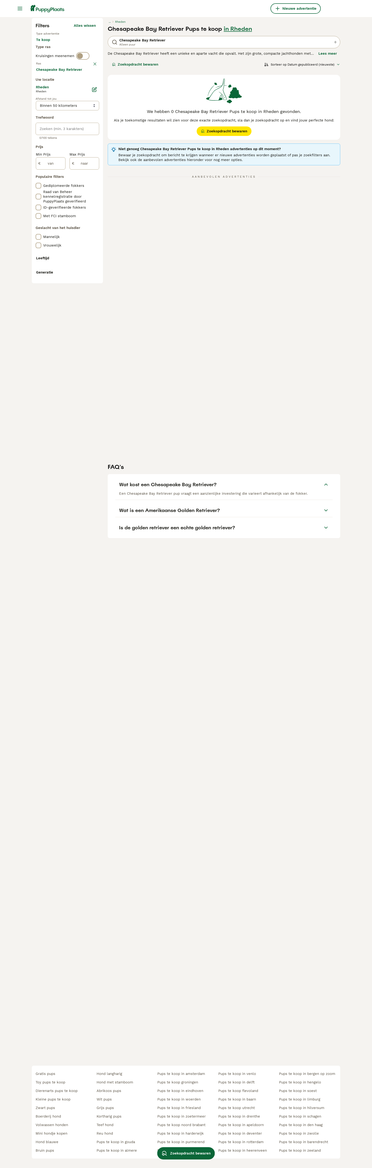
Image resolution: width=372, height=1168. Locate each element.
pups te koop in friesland (179, 1108)
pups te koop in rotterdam (241, 1142)
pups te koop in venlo (237, 1074)
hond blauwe (47, 1142)
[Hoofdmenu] (20, 8)
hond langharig (109, 1074)
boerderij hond (48, 1116)
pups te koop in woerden (179, 1099)
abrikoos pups (109, 1091)
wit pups (104, 1099)
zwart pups (45, 1108)
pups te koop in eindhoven (180, 1091)
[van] (50, 379)
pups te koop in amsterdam (181, 1074)
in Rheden (238, 119)
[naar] (84, 379)
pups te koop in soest (298, 1091)
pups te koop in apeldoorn (241, 1125)
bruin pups (45, 1150)
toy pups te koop (50, 1082)
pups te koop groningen (177, 1082)
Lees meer (327, 143)
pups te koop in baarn (237, 1099)
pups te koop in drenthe (239, 1116)
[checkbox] (38, 198)
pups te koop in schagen (300, 1116)
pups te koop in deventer (240, 1133)
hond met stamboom (115, 1082)
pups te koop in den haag (301, 1125)
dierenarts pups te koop (57, 1091)
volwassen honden (52, 1125)
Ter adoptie (74, 134)
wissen (90, 174)
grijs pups (105, 1108)
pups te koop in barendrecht (303, 1142)
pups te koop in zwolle (299, 1133)
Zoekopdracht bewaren (135, 154)
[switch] (82, 164)
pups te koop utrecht (236, 1108)
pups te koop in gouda (116, 1142)
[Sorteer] (302, 154)
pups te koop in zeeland (300, 1150)
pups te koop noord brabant (181, 1125)
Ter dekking (50, 146)
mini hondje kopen (51, 1133)
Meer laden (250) (80, 285)
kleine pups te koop (53, 1099)
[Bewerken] (94, 305)
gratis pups (45, 1074)
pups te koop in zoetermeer (181, 1116)
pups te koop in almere (117, 1150)
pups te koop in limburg (299, 1099)
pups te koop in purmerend (181, 1142)
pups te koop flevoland (238, 1091)
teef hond (105, 1125)
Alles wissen (85, 115)
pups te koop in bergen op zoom (307, 1074)
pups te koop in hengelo (300, 1082)
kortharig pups (109, 1116)
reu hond (105, 1133)
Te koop (47, 134)
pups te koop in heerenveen (242, 1150)
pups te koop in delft (236, 1082)
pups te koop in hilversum (301, 1108)
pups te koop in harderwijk (180, 1133)
